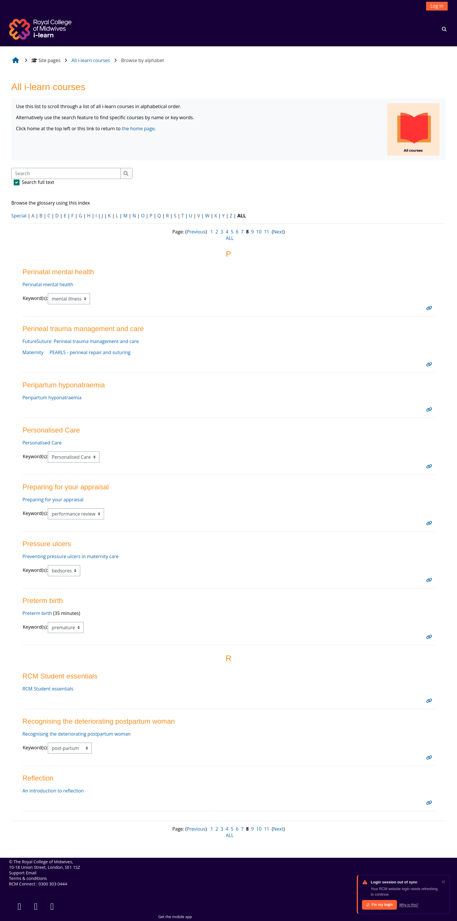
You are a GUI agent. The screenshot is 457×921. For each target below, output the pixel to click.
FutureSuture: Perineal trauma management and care (80, 341)
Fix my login (379, 905)
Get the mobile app (175, 916)
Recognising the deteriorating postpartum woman (76, 734)
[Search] (66, 173)
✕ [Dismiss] (443, 881)
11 (266, 232)
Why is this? (408, 904)
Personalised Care (41, 443)
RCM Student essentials (47, 689)
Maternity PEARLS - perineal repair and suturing (76, 352)
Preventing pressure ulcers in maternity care (70, 556)
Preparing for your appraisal (52, 499)
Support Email (22, 873)
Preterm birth (37, 613)
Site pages (46, 60)
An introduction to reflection (53, 791)
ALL (230, 238)
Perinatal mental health (47, 284)
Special (19, 215)
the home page (138, 128)
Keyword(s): (35, 298)
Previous (196, 232)
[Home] (41, 28)
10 (258, 232)
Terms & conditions (28, 878)
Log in (437, 6)
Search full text (38, 182)
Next (278, 232)
